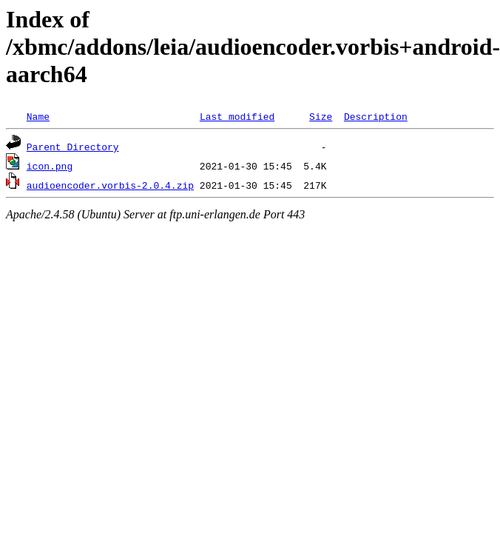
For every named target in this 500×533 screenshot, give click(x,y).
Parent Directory (73, 146)
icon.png (49, 165)
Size (320, 116)
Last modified (237, 116)
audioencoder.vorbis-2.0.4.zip (110, 185)
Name (38, 116)
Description (376, 116)
